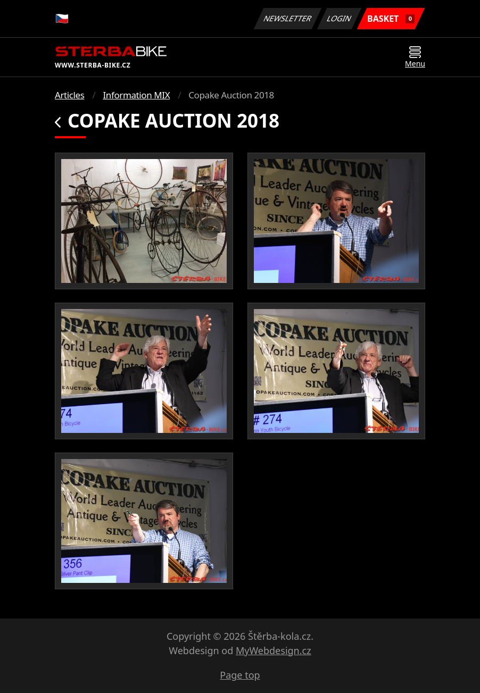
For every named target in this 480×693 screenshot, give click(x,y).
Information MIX (136, 95)
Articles (69, 95)
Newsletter (287, 18)
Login (339, 18)
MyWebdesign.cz (273, 650)
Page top (240, 675)
